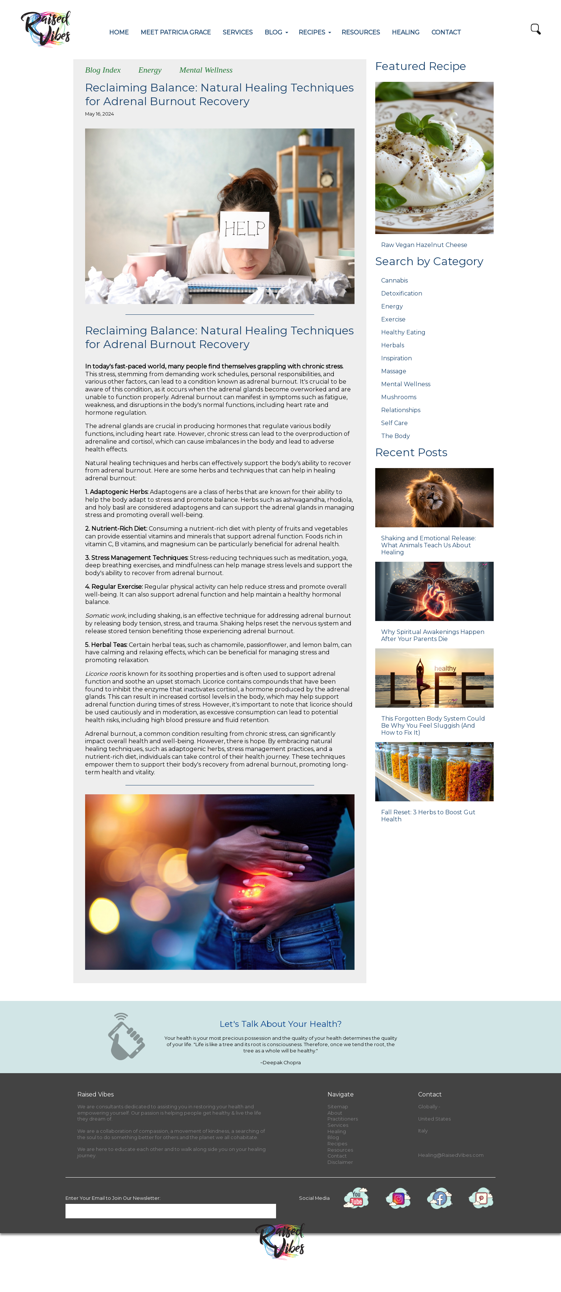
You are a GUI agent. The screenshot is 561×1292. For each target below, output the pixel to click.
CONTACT (446, 32)
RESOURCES (361, 32)
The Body (395, 436)
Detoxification (401, 293)
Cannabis (394, 280)
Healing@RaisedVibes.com (451, 1155)
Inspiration (396, 358)
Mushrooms (398, 397)
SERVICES (238, 32)
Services (337, 1125)
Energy (150, 69)
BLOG (273, 32)
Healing (336, 1131)
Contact (337, 1156)
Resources (340, 1150)
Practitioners (342, 1119)
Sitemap (337, 1106)
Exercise (393, 319)
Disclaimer (340, 1162)
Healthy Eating (403, 332)
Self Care (394, 423)
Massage (393, 371)
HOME (119, 32)
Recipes (337, 1143)
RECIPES (312, 32)
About (334, 1113)
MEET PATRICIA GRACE (176, 32)
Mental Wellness (206, 69)
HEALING (406, 32)
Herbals (392, 345)
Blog (333, 1137)
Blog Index (103, 69)
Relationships (400, 410)
